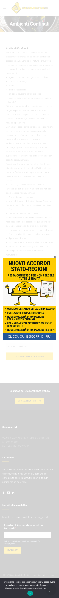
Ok (30, 593)
